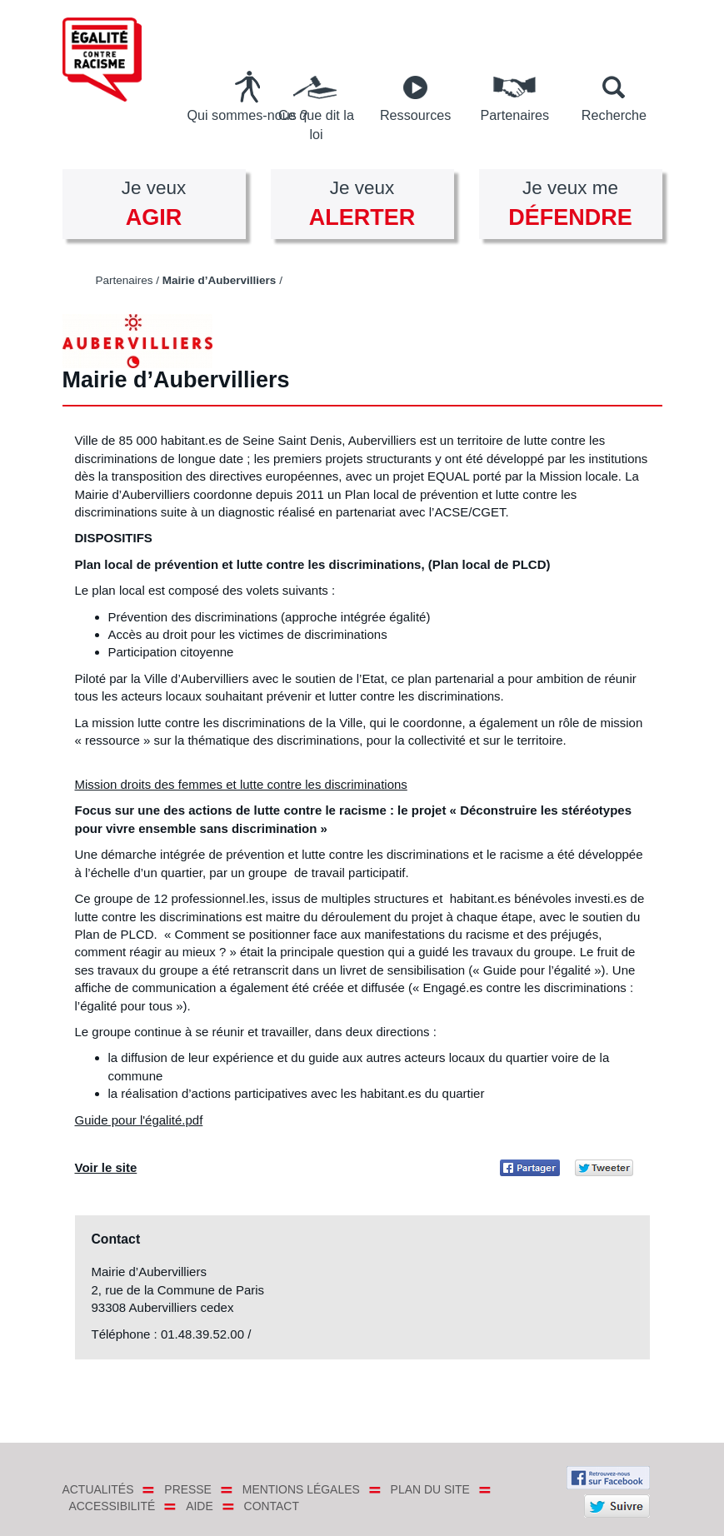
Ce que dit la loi (316, 124)
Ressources (415, 114)
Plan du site (430, 1489)
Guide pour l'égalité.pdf (139, 1120)
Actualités (98, 1489)
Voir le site (106, 1167)
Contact (271, 1506)
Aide (199, 1506)
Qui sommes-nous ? (247, 114)
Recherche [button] (614, 114)
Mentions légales (301, 1489)
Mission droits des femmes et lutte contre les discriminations (241, 784)
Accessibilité (112, 1506)
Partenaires (514, 114)
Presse (188, 1489)
